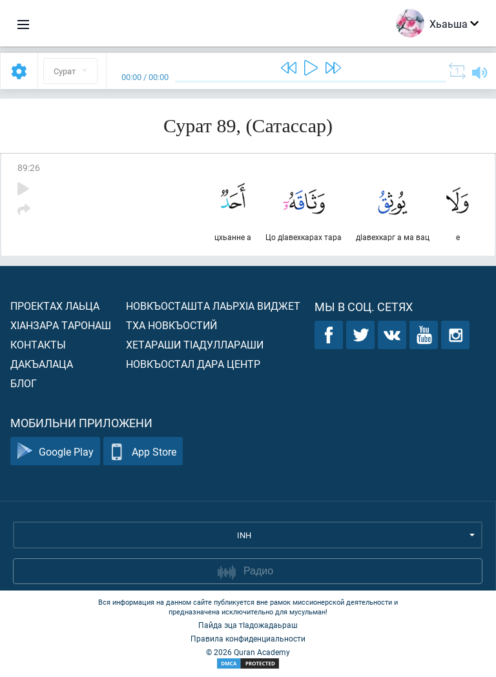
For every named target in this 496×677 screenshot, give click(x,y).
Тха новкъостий (171, 325)
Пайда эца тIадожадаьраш (248, 625)
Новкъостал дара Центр (193, 363)
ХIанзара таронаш (60, 325)
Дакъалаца (41, 363)
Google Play (55, 451)
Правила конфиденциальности (248, 638)
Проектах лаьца (54, 305)
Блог (23, 383)
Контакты (38, 344)
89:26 (28, 167)
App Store (143, 451)
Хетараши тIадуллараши (195, 344)
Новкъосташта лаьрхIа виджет (213, 305)
